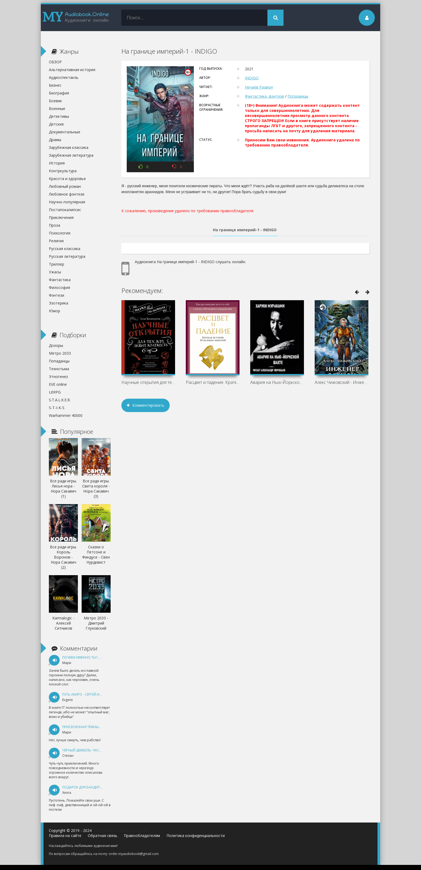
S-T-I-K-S (56, 407)
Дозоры (56, 345)
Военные (57, 108)
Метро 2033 (60, 353)
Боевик (55, 100)
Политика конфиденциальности (195, 835)
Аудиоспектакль (63, 77)
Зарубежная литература (71, 155)
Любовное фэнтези (66, 194)
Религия (56, 240)
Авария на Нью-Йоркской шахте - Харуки (277, 382)
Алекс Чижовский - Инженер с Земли (341, 382)
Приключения (61, 217)
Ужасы (55, 271)
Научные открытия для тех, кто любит (148, 382)
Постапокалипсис (65, 209)
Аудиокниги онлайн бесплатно (120, 830)
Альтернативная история (72, 69)
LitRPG (55, 392)
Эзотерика (58, 303)
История (57, 163)
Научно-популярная (67, 201)
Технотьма (59, 368)
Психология (59, 233)
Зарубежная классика (68, 147)
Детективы (59, 116)
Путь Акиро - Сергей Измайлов (89, 694)
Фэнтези (56, 295)
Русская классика (64, 248)
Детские (56, 124)
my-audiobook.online (76, 17)
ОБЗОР (55, 61)
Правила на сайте (65, 835)
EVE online (58, 384)
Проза (54, 225)
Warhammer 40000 (65, 415)
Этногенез (58, 376)
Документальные (64, 131)
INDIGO (252, 77)
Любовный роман (65, 186)
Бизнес (55, 85)
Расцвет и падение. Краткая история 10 (212, 382)
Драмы (55, 139)
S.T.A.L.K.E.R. (60, 399)
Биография (59, 93)
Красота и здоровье (67, 178)
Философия (59, 287)
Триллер (56, 264)
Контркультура (63, 170)
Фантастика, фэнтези (264, 96)
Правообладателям (142, 835)
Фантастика (60, 279)
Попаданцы (298, 96)
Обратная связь (102, 835)
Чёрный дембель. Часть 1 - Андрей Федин (98, 750)
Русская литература (67, 256)
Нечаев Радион (259, 87)
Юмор (54, 310)
